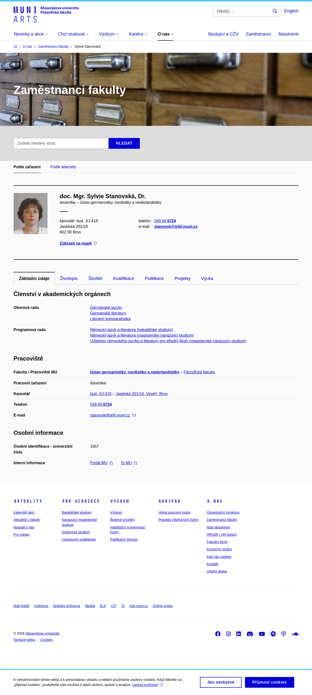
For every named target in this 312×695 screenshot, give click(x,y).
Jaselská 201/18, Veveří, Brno (142, 394)
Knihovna (41, 606)
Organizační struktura (223, 512)
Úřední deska (217, 571)
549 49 (165, 221)
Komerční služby (219, 549)
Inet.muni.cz (139, 606)
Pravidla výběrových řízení (178, 520)
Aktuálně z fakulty (27, 520)
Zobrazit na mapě (78, 243)
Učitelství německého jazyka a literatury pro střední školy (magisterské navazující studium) (168, 341)
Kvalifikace (123, 278)
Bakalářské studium (77, 512)
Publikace (154, 278)
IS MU (129, 463)
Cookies (46, 640)
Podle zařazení (27, 167)
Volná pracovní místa (174, 512)
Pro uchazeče (81, 501)
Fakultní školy (217, 542)
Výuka (207, 278)
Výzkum (119, 501)
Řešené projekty (122, 520)
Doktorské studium (76, 532)
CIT (114, 606)
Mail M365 (21, 606)
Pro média (21, 535)
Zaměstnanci (258, 34)
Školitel (95, 278)
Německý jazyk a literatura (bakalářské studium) (131, 330)
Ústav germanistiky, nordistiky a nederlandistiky (134, 372)
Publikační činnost (124, 539)
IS (123, 606)
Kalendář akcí (24, 512)
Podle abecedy (63, 167)
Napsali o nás (24, 527)
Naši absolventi (218, 527)
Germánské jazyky (106, 308)
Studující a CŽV (223, 34)
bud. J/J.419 (100, 394)
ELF (103, 606)
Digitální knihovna (66, 606)
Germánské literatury (108, 313)
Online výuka (162, 606)
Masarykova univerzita (42, 633)
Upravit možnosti (151, 686)
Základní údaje (34, 278)
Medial (90, 606)
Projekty (182, 278)
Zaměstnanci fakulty (222, 520)
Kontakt (212, 564)
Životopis (69, 278)
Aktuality (28, 501)
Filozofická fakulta (199, 372)
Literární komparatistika (110, 319)
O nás (215, 501)
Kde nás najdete (219, 557)
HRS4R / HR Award (221, 535)
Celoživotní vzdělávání (79, 539)
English (291, 11)
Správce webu (24, 640)
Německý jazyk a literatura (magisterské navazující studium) (142, 335)
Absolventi (288, 34)
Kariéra (169, 501)
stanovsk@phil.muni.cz (175, 226)
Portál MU (101, 463)
